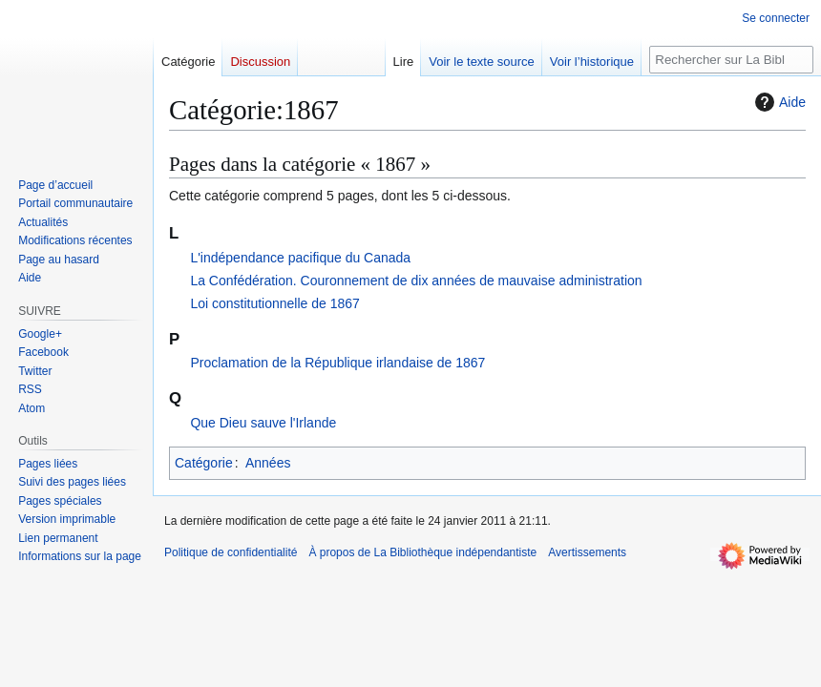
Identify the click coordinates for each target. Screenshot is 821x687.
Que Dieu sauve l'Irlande (263, 422)
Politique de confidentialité (230, 552)
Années (267, 462)
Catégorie (204, 462)
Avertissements (587, 552)
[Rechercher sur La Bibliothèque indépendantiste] (731, 59)
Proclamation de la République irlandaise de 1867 (337, 362)
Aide (778, 102)
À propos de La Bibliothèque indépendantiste (422, 552)
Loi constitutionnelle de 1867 (274, 303)
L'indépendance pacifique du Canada (300, 257)
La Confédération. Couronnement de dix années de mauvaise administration (416, 280)
